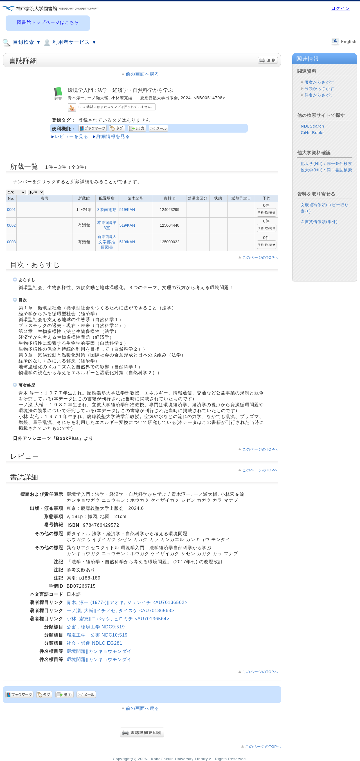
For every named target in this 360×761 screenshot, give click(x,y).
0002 (11, 225)
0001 (11, 209)
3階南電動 (107, 209)
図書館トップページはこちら (48, 22)
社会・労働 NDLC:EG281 (94, 643)
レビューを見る (71, 136)
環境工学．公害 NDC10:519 (97, 635)
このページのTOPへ (260, 257)
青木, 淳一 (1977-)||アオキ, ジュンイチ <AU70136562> (127, 602)
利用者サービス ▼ (69, 42)
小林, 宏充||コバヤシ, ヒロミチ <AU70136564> (118, 618)
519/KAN (127, 209)
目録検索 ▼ (21, 42)
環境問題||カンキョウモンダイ (99, 651)
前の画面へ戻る (142, 74)
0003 (11, 242)
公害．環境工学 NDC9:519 (96, 626)
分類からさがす (319, 88)
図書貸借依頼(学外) (319, 221)
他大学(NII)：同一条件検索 (326, 163)
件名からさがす (319, 95)
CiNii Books (313, 132)
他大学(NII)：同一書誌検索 (326, 170)
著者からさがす (319, 82)
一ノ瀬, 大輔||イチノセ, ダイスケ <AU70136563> (120, 610)
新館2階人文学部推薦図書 (107, 241)
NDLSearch (312, 126)
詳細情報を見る (113, 136)
